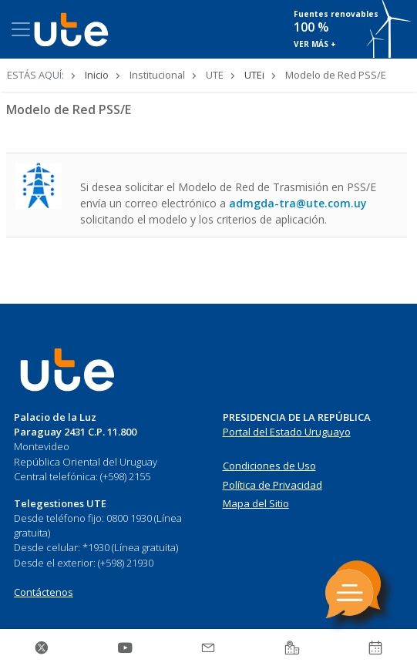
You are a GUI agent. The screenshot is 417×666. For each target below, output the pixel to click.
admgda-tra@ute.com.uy (298, 203)
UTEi (254, 75)
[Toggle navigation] (21, 29)
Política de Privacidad (272, 485)
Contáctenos (43, 592)
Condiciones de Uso (269, 466)
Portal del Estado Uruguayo (287, 432)
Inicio (97, 75)
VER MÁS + (315, 44)
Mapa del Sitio (256, 503)
